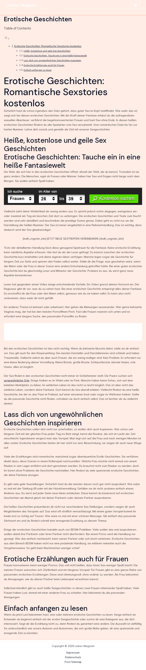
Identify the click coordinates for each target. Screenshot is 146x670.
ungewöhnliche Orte (16, 380)
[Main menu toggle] (135, 5)
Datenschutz (73, 657)
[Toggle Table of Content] (7, 38)
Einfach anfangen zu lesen (38, 70)
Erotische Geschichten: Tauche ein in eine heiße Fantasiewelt (55, 55)
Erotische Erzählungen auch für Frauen (44, 65)
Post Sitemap (73, 662)
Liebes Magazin (22, 5)
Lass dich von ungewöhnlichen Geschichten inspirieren (52, 60)
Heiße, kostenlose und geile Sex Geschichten (47, 51)
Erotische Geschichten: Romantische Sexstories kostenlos (48, 46)
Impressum (73, 652)
